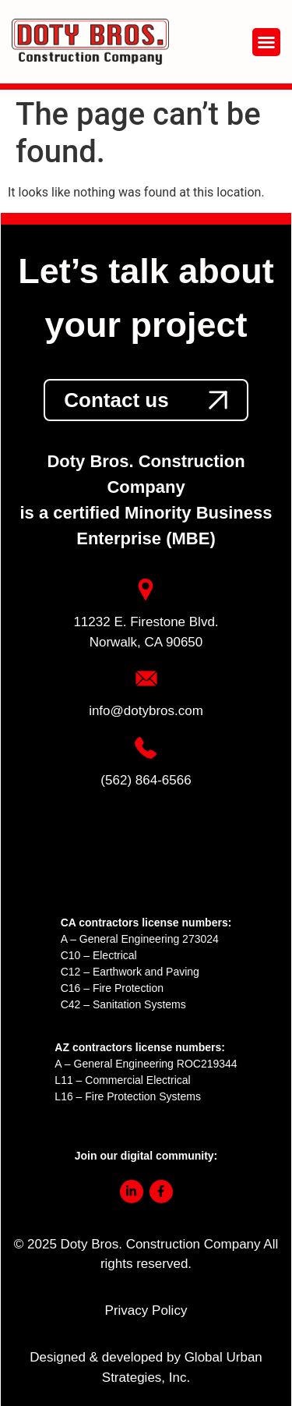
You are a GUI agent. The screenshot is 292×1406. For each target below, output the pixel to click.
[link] (146, 400)
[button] (266, 42)
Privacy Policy (146, 1310)
